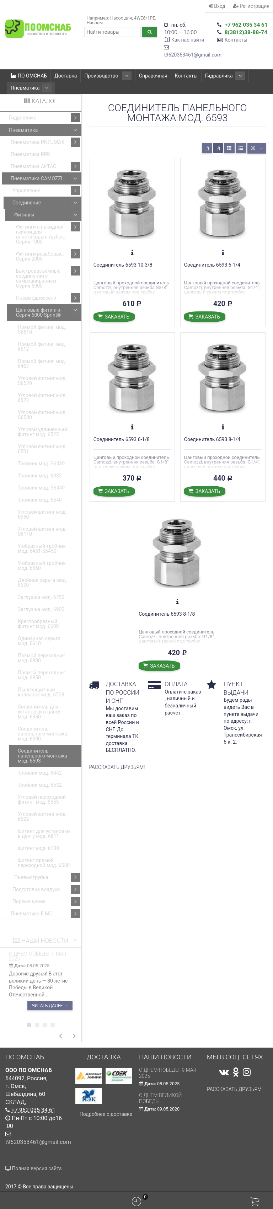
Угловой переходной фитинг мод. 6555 (42, 799)
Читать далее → (50, 1005)
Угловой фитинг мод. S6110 (42, 531)
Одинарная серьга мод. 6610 (39, 641)
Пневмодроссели (48, 298)
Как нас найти (187, 40)
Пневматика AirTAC (45, 166)
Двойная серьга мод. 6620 (42, 582)
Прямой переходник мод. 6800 (41, 658)
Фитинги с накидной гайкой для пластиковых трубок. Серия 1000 (48, 233)
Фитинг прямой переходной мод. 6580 (44, 862)
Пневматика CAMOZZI (45, 178)
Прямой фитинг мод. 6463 (42, 363)
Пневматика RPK (30, 154)
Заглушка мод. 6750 (41, 597)
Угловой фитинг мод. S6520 (42, 380)
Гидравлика (216, 75)
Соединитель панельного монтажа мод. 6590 (42, 734)
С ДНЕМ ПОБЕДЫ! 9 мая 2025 (37, 956)
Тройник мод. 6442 (40, 773)
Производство (105, 75)
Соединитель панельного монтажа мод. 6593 (42, 756)
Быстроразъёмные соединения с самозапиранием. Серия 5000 (48, 277)
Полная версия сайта (33, 1168)
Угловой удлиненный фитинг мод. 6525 (42, 432)
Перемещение (46, 901)
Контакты (236, 40)
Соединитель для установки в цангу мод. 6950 (39, 711)
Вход (217, 6)
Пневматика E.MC (45, 913)
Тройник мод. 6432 (40, 475)
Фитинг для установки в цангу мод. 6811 (44, 833)
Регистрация (251, 6)
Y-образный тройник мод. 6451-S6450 (42, 548)
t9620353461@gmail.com (192, 55)
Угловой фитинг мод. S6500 (42, 415)
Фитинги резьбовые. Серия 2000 (48, 255)
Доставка (65, 76)
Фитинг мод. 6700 (38, 848)
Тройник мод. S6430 (41, 463)
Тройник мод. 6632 (40, 785)
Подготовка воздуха (46, 889)
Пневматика (28, 88)
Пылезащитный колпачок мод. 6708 (41, 692)
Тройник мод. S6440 (41, 488)
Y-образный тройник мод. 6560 (42, 565)
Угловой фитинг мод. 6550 (42, 514)
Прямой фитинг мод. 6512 (42, 346)
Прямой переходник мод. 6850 (41, 675)
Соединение (46, 202)
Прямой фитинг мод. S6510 (42, 329)
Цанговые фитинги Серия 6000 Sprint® (48, 311)
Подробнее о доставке (106, 1114)
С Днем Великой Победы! (160, 1098)
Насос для (121, 18)
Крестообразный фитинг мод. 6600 (38, 624)
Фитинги (47, 214)
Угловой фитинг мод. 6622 (42, 816)
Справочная (147, 76)
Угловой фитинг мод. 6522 (42, 397)
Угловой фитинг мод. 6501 (42, 449)
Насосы (94, 22)
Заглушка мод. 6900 (41, 609)
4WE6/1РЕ (144, 18)
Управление (46, 190)
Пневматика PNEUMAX (45, 142)
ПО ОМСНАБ (29, 76)
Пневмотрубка (47, 877)
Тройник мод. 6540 (40, 500)
